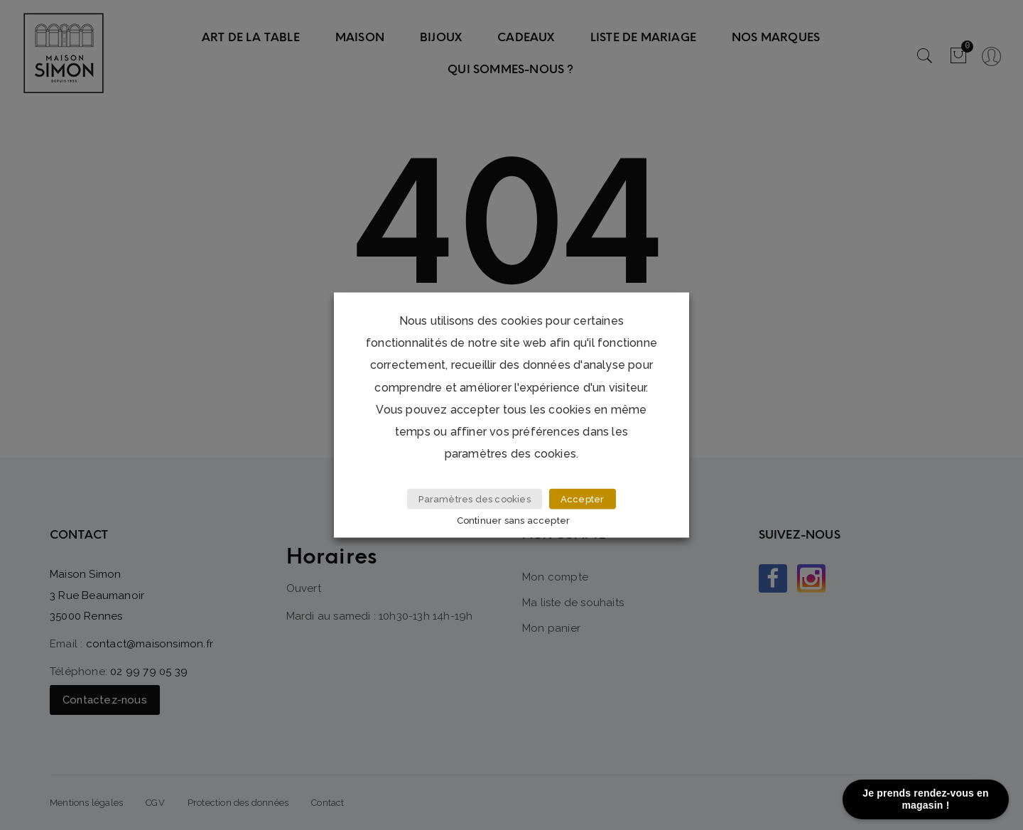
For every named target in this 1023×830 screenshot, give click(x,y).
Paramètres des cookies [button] (474, 499)
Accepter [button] (583, 499)
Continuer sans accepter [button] (513, 519)
